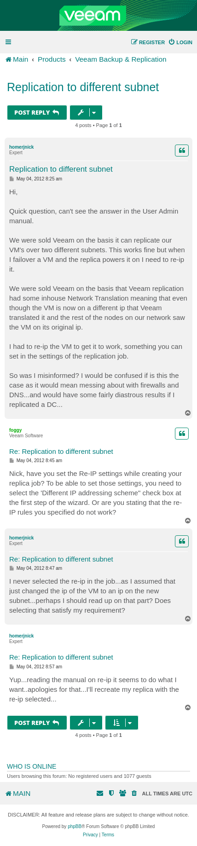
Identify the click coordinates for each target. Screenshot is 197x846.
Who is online (31, 766)
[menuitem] (180, 42)
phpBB (74, 826)
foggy (15, 430)
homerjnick (21, 147)
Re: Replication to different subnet (61, 451)
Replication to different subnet (83, 87)
